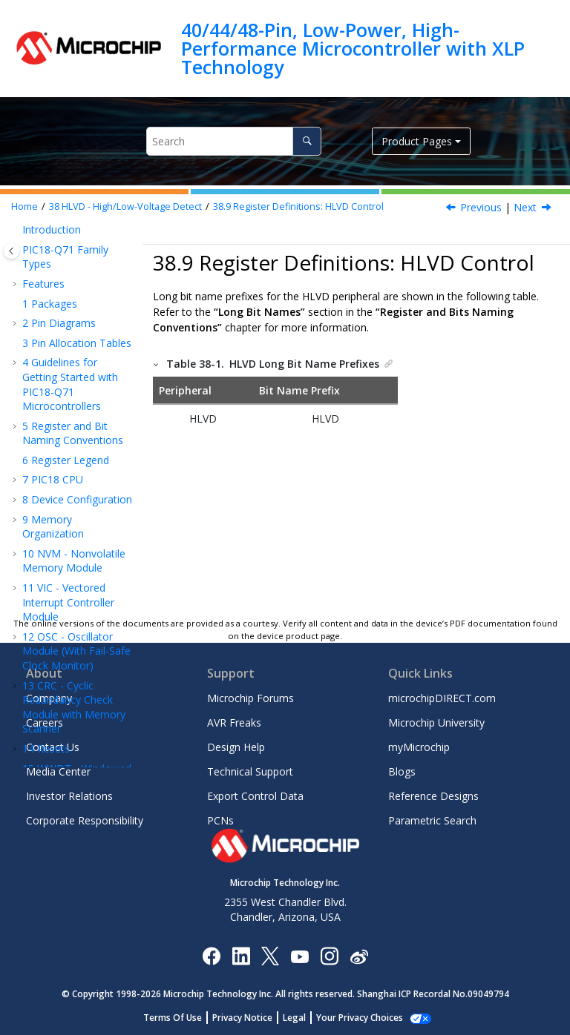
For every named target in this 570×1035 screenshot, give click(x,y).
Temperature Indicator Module (63, 535)
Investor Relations (69, 796)
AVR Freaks (234, 722)
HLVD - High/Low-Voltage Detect (125, 206)
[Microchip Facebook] (211, 955)
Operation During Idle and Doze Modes (69, 303)
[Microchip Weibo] (359, 955)
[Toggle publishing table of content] (11, 251)
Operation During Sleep (68, 262)
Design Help (236, 747)
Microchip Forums (250, 698)
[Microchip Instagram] (329, 955)
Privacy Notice (250, 1017)
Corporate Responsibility (84, 820)
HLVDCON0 (87, 421)
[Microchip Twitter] (270, 955)
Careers (44, 722)
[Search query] (233, 141)
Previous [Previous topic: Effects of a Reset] (481, 207)
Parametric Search (432, 820)
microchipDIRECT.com (442, 698)
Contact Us (52, 747)
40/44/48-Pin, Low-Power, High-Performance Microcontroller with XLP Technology (353, 49)
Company (49, 698)
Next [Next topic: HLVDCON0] (525, 207)
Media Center (58, 771)
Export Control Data (255, 796)
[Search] (306, 141)
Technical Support (250, 771)
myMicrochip (419, 747)
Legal (302, 1017)
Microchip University (436, 722)
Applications (73, 235)
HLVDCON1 (87, 440)
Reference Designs (433, 796)
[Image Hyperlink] (299, 955)
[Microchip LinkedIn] (241, 955)
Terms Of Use (180, 1017)
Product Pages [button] (416, 141)
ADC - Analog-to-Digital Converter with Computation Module (74, 584)
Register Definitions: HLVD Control (298, 206)
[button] (27, 235)
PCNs (220, 820)
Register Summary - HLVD (74, 467)
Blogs (402, 771)
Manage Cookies (359, 1017)
